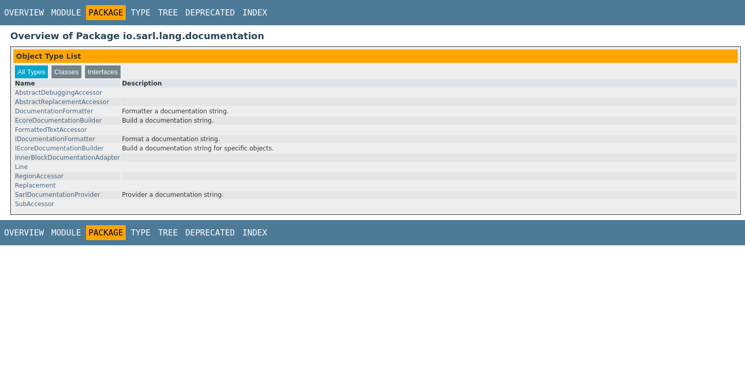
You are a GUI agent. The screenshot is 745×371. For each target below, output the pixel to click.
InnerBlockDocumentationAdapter (67, 157)
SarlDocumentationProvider (57, 194)
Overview (24, 13)
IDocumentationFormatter (55, 139)
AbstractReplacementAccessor (62, 102)
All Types (31, 72)
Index (254, 13)
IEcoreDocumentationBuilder (59, 148)
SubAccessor (34, 204)
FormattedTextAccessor (51, 129)
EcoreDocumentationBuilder (58, 120)
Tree (168, 13)
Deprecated (210, 13)
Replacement (35, 185)
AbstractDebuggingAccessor (58, 92)
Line (21, 167)
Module (66, 13)
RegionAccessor (39, 176)
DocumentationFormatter (54, 111)
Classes (66, 72)
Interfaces (103, 72)
